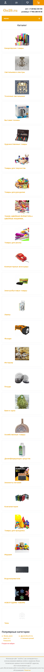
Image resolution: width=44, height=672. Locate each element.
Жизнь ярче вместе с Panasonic (8, 638)
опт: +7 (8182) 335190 (33, 9)
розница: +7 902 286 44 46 (31, 12)
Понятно (27, 670)
